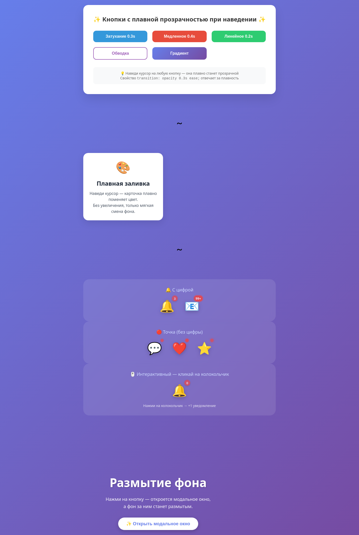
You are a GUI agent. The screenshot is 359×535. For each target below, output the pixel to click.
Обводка (120, 53)
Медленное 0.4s (179, 36)
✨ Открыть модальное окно (158, 523)
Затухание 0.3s (120, 36)
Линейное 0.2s (238, 36)
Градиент (179, 53)
